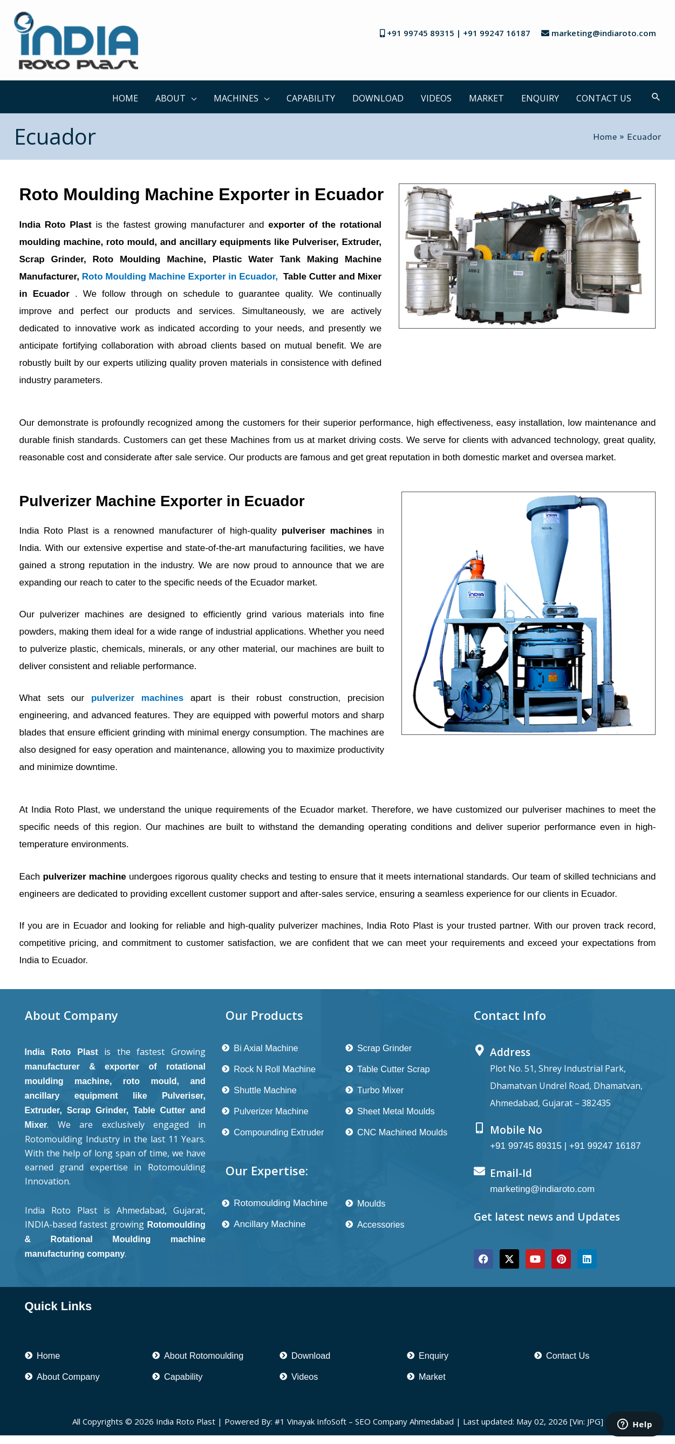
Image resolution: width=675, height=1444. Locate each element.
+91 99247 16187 (496, 33)
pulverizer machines (137, 698)
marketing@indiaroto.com (603, 33)
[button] (191, 96)
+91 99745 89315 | (425, 33)
